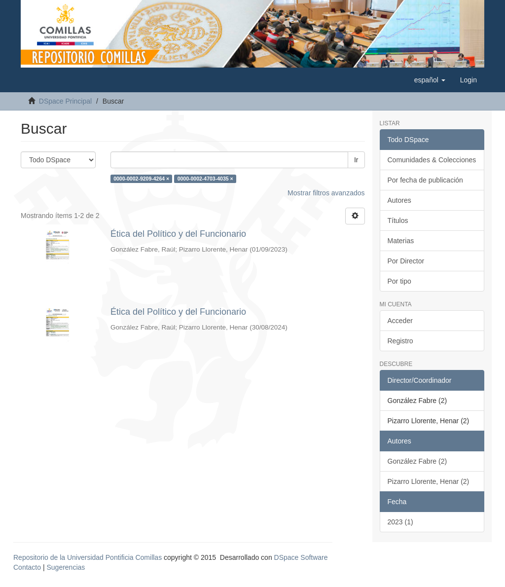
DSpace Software (301, 557)
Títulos (398, 220)
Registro (400, 341)
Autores (399, 200)
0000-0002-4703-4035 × (205, 179)
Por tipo (399, 281)
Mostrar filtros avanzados (326, 193)
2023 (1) (400, 522)
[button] (430, 80)
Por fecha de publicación (425, 180)
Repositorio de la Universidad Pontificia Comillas (87, 557)
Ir (356, 160)
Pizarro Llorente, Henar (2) (428, 481)
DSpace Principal (65, 101)
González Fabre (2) (417, 461)
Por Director (406, 261)
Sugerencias (65, 567)
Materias (401, 241)
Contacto (27, 567)
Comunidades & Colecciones (432, 160)
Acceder (400, 321)
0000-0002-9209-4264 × (141, 179)
